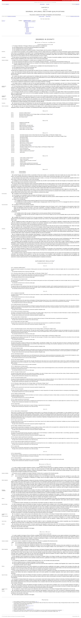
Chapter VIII (77, 4)
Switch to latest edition (74, 0)
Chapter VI (7, 4)
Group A (26, 22)
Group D (26, 25)
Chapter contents (41, 16)
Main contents (42, 4)
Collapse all (3, 20)
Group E (26, 26)
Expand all (3, 21)
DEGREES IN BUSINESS (11, 16)
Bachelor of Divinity (28, 32)
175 (36, 601)
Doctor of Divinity (28, 33)
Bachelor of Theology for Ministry (29, 21)
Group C (26, 24)
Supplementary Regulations (29, 27)
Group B (26, 23)
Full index (47, 4)
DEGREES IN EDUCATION (74, 16)
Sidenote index (48, 16)
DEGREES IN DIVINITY (27, 20)
